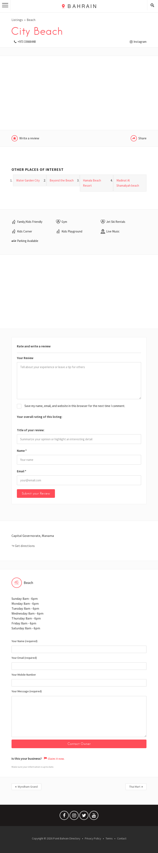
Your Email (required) (79, 663)
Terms (109, 838)
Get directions (25, 546)
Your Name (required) (79, 646)
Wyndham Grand (28, 787)
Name (22, 451)
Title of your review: (30, 430)
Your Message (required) (79, 713)
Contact (121, 838)
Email (21, 471)
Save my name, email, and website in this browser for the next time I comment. (74, 406)
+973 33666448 (26, 42)
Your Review (25, 358)
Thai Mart (134, 787)
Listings (17, 20)
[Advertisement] (79, 93)
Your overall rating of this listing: (39, 417)
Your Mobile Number (79, 680)
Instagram (140, 42)
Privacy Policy (93, 838)
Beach (31, 20)
